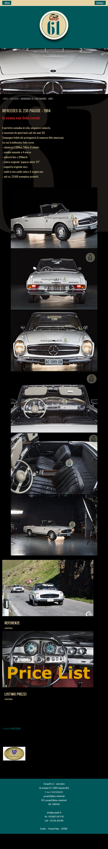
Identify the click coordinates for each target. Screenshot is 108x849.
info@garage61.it (54, 812)
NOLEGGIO (14, 98)
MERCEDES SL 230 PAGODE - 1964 (37, 98)
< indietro (11, 728)
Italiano (100, 2)
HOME (5, 98)
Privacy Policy (53, 828)
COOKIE (64, 828)
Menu (7, 2)
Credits (43, 828)
